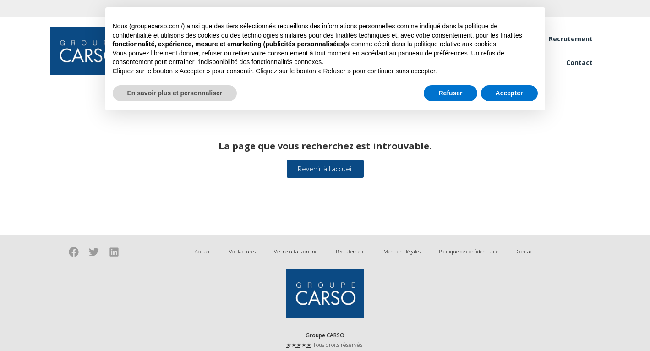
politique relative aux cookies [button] (455, 44)
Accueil (203, 251)
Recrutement (571, 38)
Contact (579, 62)
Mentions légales (402, 251)
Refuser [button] (450, 93)
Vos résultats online (295, 251)
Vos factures (242, 251)
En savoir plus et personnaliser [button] (175, 93)
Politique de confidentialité (468, 251)
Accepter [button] (509, 93)
